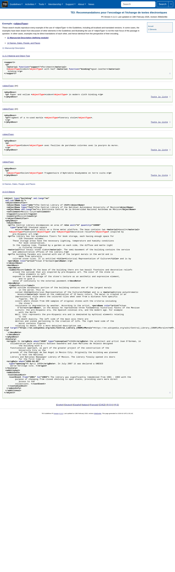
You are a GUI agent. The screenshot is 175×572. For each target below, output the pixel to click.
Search (162, 4)
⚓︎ (170, 73)
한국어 (110, 405)
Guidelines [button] (15, 4)
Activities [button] (29, 4)
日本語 (102, 405)
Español (77, 405)
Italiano (85, 405)
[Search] (138, 4)
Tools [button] (41, 4)
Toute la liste (159, 97)
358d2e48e (97, 413)
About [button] (81, 4)
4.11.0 (61, 413)
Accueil (150, 26)
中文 (116, 405)
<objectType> (20, 23)
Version (56, 413)
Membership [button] (54, 4)
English (60, 405)
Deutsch (68, 405)
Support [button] (69, 4)
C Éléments (152, 29)
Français (94, 405)
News (91, 4)
